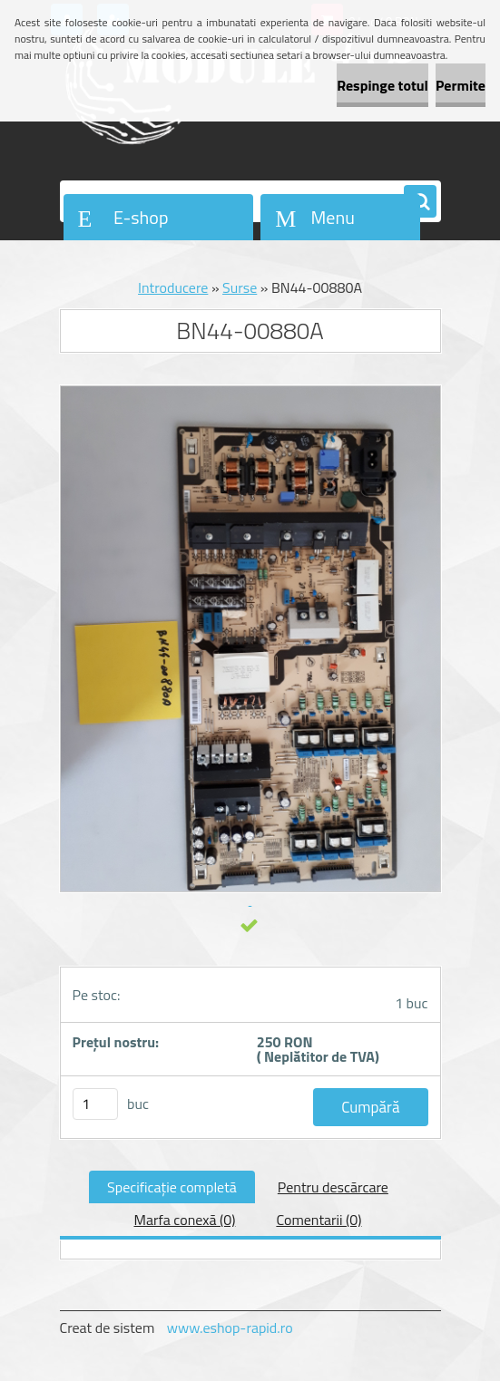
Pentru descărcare (333, 1187)
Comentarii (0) (318, 1219)
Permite (460, 85)
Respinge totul (382, 85)
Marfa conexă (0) (184, 1219)
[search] (420, 202)
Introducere (173, 287)
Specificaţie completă (172, 1187)
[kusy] (95, 1104)
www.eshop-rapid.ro (230, 1327)
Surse (239, 287)
